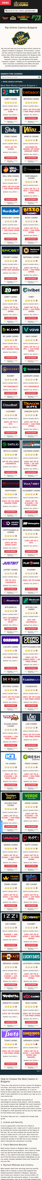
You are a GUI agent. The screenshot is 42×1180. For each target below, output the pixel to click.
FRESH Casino (31, 764)
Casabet (31, 924)
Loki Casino (31, 724)
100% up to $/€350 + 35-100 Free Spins (31, 464)
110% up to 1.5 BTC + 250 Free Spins (31, 191)
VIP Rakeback (10, 387)
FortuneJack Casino (31, 177)
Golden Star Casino (10, 804)
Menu (5, 2)
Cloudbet (10, 411)
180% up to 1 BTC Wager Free (10, 348)
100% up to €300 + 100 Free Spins (11, 1052)
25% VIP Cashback (31, 621)
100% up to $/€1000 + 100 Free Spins (11, 818)
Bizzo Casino (31, 218)
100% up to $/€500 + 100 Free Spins (31, 937)
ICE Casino (11, 764)
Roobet (10, 376)
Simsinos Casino (31, 1041)
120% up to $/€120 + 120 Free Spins (10, 309)
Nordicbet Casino (11, 218)
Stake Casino (10, 136)
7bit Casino (31, 884)
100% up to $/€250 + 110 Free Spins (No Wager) (31, 1054)
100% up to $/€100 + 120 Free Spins (31, 309)
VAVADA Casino (11, 845)
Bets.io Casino (11, 451)
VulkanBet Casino (31, 491)
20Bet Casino (10, 297)
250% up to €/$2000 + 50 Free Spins (31, 816)
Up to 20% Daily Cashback (10, 463)
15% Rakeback (31, 387)
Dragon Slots (31, 411)
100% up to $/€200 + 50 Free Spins (31, 857)
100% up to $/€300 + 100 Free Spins (31, 897)
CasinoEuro (31, 686)
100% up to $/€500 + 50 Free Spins (10, 897)
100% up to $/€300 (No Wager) (11, 269)
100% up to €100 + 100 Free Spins (11, 188)
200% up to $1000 (11, 148)
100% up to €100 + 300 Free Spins (31, 698)
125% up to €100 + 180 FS (10, 698)
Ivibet (31, 297)
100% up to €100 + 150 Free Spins (31, 1015)
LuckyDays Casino (31, 963)
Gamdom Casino (31, 376)
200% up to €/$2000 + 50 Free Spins (31, 503)
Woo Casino (31, 1003)
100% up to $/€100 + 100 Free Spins (31, 230)
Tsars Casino (10, 1041)
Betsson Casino (31, 99)
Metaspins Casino (31, 530)
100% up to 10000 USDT (11, 544)
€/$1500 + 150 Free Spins (11, 738)
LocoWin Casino (31, 451)
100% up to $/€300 (10, 111)
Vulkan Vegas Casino (10, 725)
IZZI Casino (10, 924)
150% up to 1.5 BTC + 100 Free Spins (31, 349)
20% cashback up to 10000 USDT (10, 620)
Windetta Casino (10, 1003)
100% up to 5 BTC (11, 423)
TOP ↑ (39, 1071)
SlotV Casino (31, 845)
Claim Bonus (11, 118)
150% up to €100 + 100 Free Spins (31, 736)
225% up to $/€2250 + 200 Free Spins (31, 424)
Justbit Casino (11, 570)
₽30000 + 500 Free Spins (11, 936)
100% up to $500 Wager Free (10, 502)
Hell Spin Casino (11, 176)
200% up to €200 (31, 580)
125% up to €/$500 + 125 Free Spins (10, 976)
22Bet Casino (10, 99)
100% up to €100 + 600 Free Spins (31, 111)
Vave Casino (31, 336)
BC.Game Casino (10, 336)
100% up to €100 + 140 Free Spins (11, 229)
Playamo (31, 570)
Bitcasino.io (11, 607)
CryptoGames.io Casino (10, 531)
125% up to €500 (10, 1014)
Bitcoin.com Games (31, 608)
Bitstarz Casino (10, 686)
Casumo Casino (10, 647)
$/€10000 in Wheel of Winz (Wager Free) (31, 149)
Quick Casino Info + (11, 106)
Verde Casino (31, 803)
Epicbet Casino (10, 257)
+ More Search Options (11, 82)
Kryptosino (10, 491)
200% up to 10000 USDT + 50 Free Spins (31, 659)
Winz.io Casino (31, 136)
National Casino (31, 257)
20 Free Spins (10, 657)
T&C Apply (9, 121)
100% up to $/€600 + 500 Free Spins (31, 776)
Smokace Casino (11, 963)
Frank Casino (10, 884)
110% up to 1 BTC (31, 542)
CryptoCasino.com (31, 647)
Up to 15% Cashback (10, 581)
